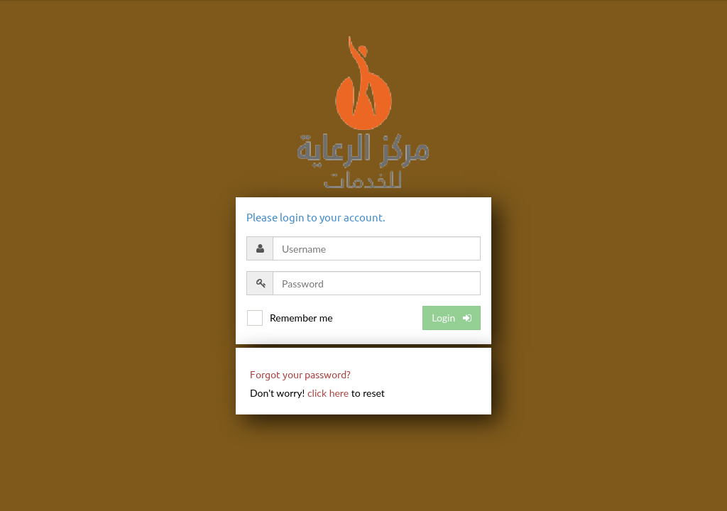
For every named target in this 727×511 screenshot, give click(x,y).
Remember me (301, 318)
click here (328, 393)
